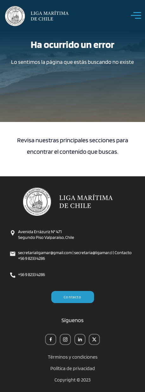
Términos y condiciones (73, 357)
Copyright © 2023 (72, 379)
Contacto (72, 296)
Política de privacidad (72, 368)
